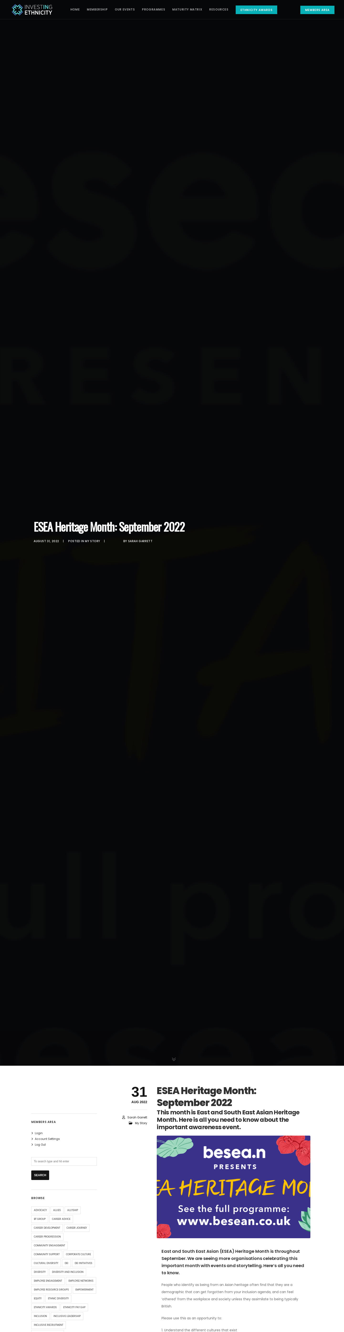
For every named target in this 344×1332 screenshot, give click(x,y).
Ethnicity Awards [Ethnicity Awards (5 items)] (45, 1307)
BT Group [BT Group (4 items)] (40, 1219)
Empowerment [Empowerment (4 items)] (84, 1289)
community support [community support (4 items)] (47, 1254)
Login (39, 1133)
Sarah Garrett (140, 541)
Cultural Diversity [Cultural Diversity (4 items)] (46, 1263)
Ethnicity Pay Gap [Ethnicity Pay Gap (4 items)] (74, 1307)
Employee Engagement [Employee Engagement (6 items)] (48, 1281)
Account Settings (47, 1139)
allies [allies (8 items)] (57, 1210)
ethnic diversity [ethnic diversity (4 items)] (58, 1298)
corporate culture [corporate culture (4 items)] (78, 1254)
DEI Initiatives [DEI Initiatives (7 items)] (83, 1263)
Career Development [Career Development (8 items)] (47, 1228)
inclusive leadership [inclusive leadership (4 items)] (67, 1316)
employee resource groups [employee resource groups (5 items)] (51, 1289)
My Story (92, 541)
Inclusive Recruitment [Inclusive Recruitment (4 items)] (48, 1325)
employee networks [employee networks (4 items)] (81, 1281)
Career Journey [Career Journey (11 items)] (77, 1228)
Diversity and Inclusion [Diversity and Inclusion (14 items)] (67, 1272)
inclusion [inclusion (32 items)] (40, 1316)
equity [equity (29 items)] (38, 1298)
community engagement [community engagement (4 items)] (49, 1245)
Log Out (40, 1145)
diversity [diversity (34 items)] (40, 1272)
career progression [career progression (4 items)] (47, 1236)
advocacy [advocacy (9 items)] (40, 1210)
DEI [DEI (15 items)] (66, 1263)
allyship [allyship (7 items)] (72, 1210)
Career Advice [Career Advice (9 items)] (61, 1219)
